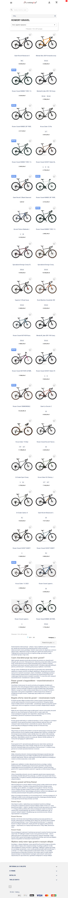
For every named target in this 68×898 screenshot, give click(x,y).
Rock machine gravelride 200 (46, 300)
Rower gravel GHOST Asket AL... (46, 162)
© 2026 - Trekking (14, 892)
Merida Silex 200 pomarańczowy (46, 56)
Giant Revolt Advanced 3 (22, 56)
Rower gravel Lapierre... (46, 583)
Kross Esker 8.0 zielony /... (46, 477)
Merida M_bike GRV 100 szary (46, 91)
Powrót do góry (48, 643)
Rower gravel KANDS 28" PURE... (22, 126)
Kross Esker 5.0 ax (46, 126)
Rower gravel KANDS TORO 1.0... (22, 91)
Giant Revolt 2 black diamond (22, 197)
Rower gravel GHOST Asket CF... (46, 371)
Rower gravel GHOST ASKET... (22, 548)
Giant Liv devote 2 (46, 406)
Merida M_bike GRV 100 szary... (46, 335)
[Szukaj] (19, 10)
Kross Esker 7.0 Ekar (22, 442)
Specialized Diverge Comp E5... (22, 265)
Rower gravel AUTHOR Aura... (22, 335)
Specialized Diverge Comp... (46, 265)
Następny (52, 638)
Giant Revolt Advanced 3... (46, 513)
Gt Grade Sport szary (22, 477)
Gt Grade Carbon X (22, 513)
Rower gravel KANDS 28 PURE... (46, 619)
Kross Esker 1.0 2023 (22, 583)
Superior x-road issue (22, 300)
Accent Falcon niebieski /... (22, 229)
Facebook (10, 886)
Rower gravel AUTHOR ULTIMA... (22, 371)
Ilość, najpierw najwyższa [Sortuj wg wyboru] (34, 25)
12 (34, 637)
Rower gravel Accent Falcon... (46, 442)
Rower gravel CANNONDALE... (22, 406)
